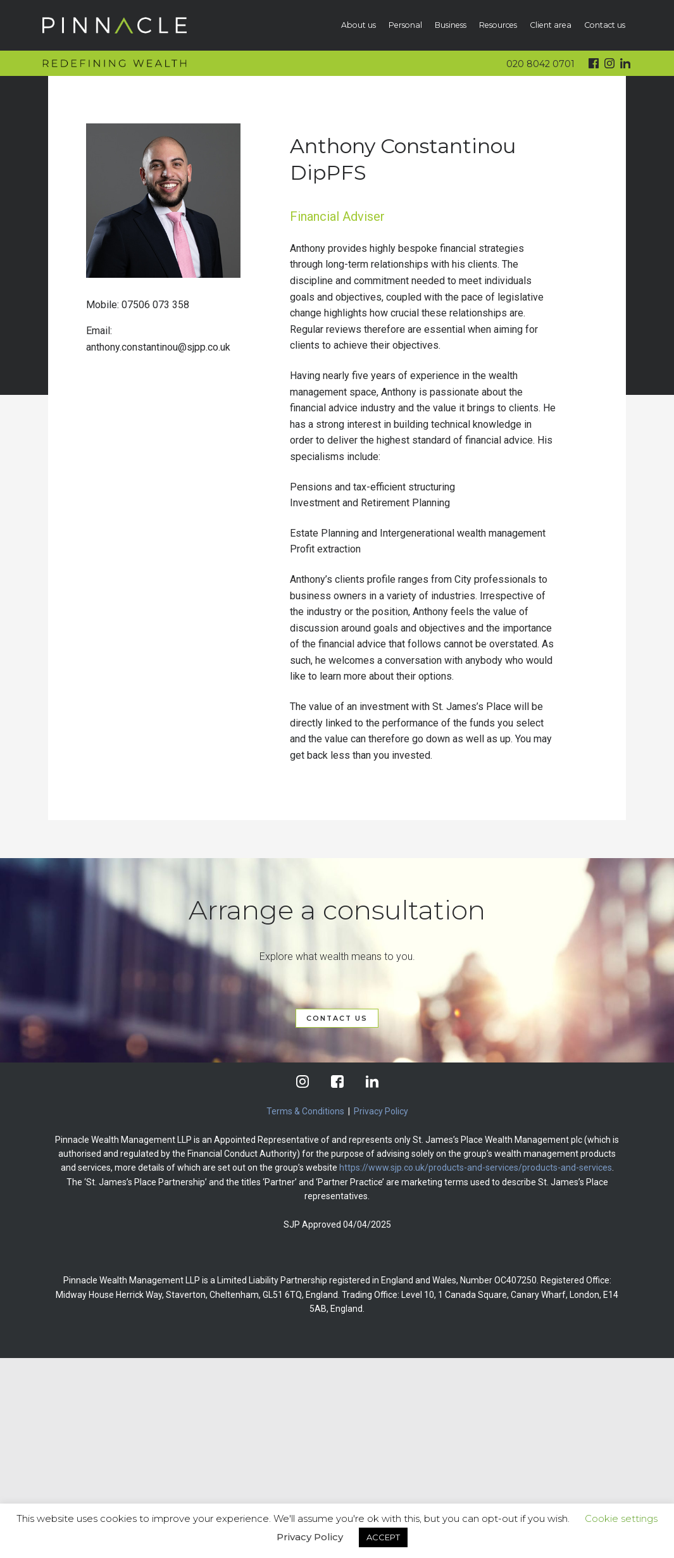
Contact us (604, 25)
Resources (498, 25)
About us (358, 25)
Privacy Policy (381, 1111)
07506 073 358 (155, 305)
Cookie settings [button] (621, 1518)
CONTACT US (337, 1018)
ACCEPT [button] (383, 1537)
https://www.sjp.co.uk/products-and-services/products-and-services (475, 1167)
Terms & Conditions (305, 1111)
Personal (405, 25)
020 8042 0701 (540, 64)
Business (450, 25)
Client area (550, 25)
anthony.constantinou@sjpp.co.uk (158, 347)
